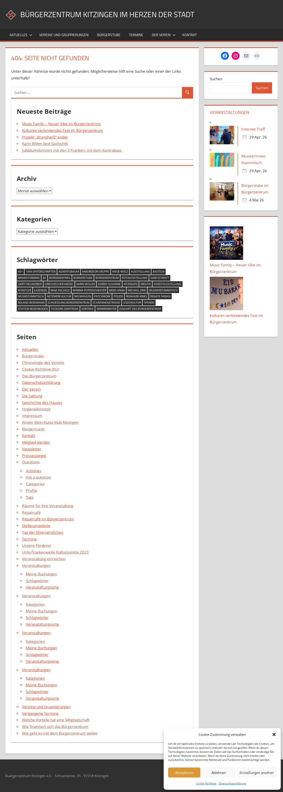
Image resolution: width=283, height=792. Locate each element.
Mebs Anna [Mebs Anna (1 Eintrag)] (117, 290)
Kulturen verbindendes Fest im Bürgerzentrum (62, 130)
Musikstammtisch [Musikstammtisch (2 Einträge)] (31, 296)
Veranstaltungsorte (42, 587)
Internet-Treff (253, 129)
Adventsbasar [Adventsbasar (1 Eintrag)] (69, 271)
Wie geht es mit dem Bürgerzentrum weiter (60, 733)
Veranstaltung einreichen (43, 558)
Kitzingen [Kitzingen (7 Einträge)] (130, 284)
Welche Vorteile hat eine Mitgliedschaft (56, 719)
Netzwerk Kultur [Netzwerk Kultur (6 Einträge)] (59, 296)
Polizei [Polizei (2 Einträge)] (118, 296)
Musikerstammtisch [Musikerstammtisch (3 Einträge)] (163, 290)
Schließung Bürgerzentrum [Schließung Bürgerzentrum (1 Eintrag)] (69, 302)
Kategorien (35, 604)
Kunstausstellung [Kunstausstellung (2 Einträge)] (167, 284)
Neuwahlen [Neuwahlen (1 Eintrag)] (82, 296)
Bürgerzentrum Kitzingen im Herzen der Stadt (112, 14)
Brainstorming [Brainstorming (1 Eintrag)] (29, 278)
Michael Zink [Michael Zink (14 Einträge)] (137, 290)
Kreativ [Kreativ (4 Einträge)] (145, 284)
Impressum (32, 415)
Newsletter (31, 448)
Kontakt (189, 34)
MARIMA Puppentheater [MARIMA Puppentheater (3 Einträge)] (89, 290)
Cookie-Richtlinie (206, 783)
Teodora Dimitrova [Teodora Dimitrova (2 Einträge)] (64, 309)
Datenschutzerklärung (232, 783)
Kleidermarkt (33, 429)
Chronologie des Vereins (43, 362)
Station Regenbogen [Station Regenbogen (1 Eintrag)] (33, 309)
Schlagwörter (37, 580)
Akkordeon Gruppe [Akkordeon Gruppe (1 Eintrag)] (95, 271)
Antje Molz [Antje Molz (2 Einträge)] (120, 271)
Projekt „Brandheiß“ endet (45, 137)
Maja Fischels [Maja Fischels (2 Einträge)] (60, 290)
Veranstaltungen (36, 565)
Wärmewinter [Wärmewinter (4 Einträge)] (106, 309)
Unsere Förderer (36, 545)
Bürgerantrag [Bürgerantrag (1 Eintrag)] (59, 278)
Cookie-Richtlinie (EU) (40, 369)
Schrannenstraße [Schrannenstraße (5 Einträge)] (106, 302)
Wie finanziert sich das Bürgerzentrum (55, 726)
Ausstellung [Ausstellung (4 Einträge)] (140, 271)
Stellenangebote (36, 525)
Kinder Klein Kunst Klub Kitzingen (50, 422)
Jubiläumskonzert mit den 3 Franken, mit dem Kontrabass (72, 150)
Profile (31, 490)
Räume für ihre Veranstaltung (47, 505)
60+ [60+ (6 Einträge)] (20, 271)
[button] (274, 734)
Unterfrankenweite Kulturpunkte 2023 (55, 552)
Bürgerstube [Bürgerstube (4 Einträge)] (82, 278)
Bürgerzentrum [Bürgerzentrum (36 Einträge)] (107, 278)
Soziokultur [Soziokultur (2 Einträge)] (132, 302)
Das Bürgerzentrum (39, 375)
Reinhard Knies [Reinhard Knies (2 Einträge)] (136, 296)
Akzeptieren (184, 772)
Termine (136, 34)
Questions (31, 462)
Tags (30, 497)
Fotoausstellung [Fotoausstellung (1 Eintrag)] (134, 278)
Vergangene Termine (40, 713)
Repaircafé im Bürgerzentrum (48, 518)
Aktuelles (21, 34)
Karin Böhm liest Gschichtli (45, 143)
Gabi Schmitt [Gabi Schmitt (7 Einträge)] (160, 278)
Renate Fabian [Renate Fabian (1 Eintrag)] (160, 296)
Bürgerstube (108, 34)
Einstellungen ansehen (257, 772)
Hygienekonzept (36, 409)
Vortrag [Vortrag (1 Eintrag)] (87, 309)
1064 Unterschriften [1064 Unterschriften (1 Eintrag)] (40, 271)
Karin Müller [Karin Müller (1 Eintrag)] (85, 284)
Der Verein (164, 34)
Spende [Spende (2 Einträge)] (149, 302)
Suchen (216, 78)
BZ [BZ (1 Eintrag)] (44, 278)
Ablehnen (219, 772)
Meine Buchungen (41, 574)
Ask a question (38, 477)
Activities (33, 470)
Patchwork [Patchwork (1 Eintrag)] (102, 296)
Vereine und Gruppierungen (64, 34)
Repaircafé (31, 512)
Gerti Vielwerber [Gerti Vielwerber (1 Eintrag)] (30, 284)
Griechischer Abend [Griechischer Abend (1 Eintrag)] (59, 284)
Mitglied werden (36, 442)
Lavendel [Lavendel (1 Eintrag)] (40, 290)
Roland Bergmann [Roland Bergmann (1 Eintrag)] (31, 302)
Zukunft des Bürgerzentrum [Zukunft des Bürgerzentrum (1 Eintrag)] (140, 309)
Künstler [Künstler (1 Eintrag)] (24, 290)
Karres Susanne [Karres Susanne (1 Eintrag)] (109, 284)
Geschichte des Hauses (42, 402)
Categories (35, 483)
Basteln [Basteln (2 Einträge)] (158, 271)
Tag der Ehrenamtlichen (42, 532)
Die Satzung (32, 395)
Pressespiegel (34, 455)
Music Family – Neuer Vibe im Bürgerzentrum (61, 123)
